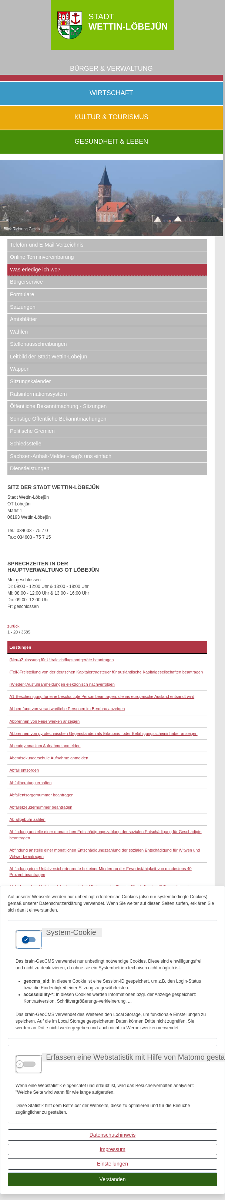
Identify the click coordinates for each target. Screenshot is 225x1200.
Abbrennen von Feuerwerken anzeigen (45, 721)
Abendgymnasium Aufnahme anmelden (45, 745)
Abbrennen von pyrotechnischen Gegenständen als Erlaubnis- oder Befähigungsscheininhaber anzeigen (104, 733)
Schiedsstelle (25, 444)
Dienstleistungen (29, 468)
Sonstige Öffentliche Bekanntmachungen (58, 419)
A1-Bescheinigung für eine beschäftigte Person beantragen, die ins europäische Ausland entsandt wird (102, 696)
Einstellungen (112, 1164)
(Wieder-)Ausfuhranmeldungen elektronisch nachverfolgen (62, 684)
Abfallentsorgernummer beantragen (42, 795)
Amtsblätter (23, 319)
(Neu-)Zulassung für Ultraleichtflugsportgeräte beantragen (62, 660)
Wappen (20, 369)
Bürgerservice (26, 282)
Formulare (22, 294)
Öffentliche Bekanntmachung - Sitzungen (58, 406)
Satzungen (23, 307)
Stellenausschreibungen (38, 344)
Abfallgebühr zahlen (28, 819)
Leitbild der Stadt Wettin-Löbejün (48, 357)
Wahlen (19, 332)
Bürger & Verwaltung (111, 68)
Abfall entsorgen (24, 770)
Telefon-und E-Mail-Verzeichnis (46, 245)
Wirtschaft (111, 93)
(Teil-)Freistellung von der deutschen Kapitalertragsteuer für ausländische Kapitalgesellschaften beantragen (106, 672)
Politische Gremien (32, 431)
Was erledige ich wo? (35, 270)
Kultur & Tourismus (111, 117)
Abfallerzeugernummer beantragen (41, 807)
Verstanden (113, 1179)
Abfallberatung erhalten (31, 782)
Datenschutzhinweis (113, 1135)
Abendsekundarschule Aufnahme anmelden (49, 758)
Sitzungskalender (30, 381)
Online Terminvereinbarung (42, 257)
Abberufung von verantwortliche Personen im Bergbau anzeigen (67, 708)
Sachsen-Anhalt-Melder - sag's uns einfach (60, 456)
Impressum (112, 1149)
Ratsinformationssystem (38, 394)
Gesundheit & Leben (111, 141)
